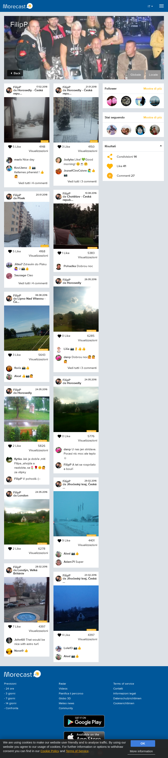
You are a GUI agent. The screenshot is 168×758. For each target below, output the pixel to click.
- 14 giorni (10, 703)
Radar (62, 683)
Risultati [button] (110, 146)
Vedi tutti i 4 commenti (32, 183)
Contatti (118, 688)
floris (17, 367)
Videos (63, 688)
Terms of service (123, 683)
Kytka (18, 458)
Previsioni (10, 683)
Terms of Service (77, 751)
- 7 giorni (9, 698)
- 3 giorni (9, 693)
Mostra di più (153, 88)
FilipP (17, 87)
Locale (153, 74)
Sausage (20, 275)
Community (66, 708)
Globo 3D (65, 698)
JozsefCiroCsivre (75, 170)
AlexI (17, 376)
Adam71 (69, 561)
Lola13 (68, 648)
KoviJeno (20, 167)
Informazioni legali (124, 693)
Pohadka (70, 266)
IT (150, 6)
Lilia (66, 348)
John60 (19, 639)
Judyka (69, 159)
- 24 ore (9, 688)
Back (15, 73)
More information (141, 751)
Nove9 (18, 650)
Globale (135, 74)
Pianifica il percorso (71, 693)
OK (143, 743)
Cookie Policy (49, 751)
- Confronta (11, 708)
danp (67, 357)
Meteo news (66, 703)
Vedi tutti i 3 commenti (82, 181)
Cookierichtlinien (123, 703)
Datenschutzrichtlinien (127, 698)
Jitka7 (18, 264)
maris (18, 159)
